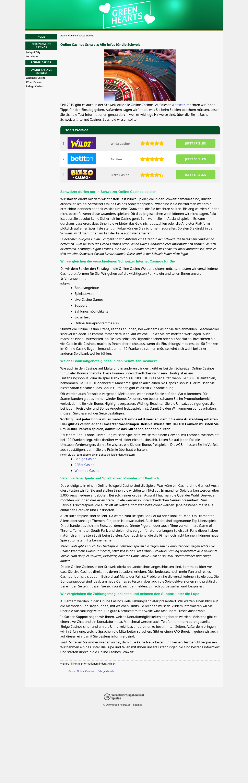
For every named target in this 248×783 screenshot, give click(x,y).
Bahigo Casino (86, 459)
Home (41, 36)
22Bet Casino (85, 465)
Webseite (179, 105)
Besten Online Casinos (81, 671)
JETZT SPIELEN (195, 143)
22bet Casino (34, 82)
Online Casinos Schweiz (41, 71)
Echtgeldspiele (106, 671)
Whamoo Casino (87, 470)
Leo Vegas (32, 56)
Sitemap (137, 704)
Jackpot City (33, 52)
